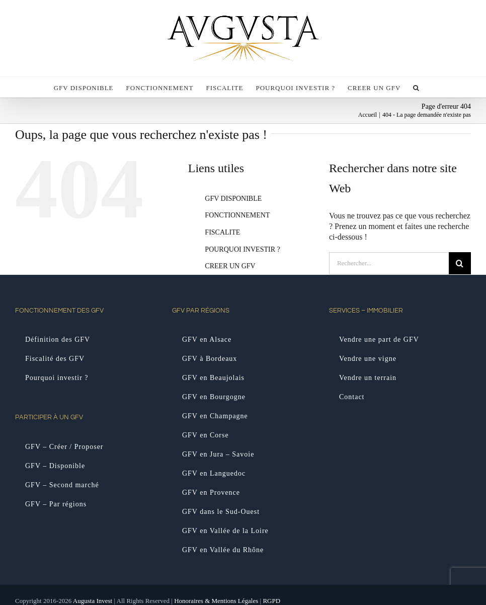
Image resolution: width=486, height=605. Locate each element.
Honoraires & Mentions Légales (216, 600)
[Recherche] (460, 263)
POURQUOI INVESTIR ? (242, 249)
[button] (416, 87)
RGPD (271, 600)
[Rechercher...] (389, 263)
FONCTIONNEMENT (237, 215)
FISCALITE (222, 232)
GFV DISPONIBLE (233, 198)
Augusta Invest (92, 600)
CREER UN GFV (230, 266)
